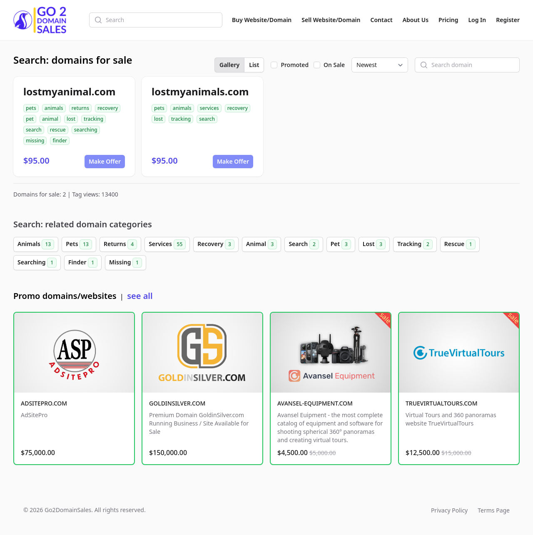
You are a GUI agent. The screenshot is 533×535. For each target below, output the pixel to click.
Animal (261, 244)
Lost (374, 244)
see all (139, 295)
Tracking (415, 244)
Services (167, 244)
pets (31, 108)
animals (54, 108)
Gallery (229, 65)
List (254, 65)
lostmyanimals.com (200, 91)
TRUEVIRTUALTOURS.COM (442, 403)
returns (80, 108)
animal (50, 118)
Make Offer (105, 161)
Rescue (460, 244)
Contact (382, 20)
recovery (107, 108)
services (209, 108)
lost (71, 118)
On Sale (334, 65)
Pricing (448, 20)
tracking (93, 118)
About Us (415, 20)
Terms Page (494, 510)
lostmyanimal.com (69, 91)
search (34, 129)
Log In (477, 20)
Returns (120, 244)
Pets (79, 244)
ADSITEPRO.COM (44, 403)
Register (508, 20)
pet (30, 118)
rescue (58, 129)
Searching (37, 263)
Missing (125, 263)
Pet (341, 244)
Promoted (295, 65)
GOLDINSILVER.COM (177, 403)
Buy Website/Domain (261, 20)
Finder (82, 263)
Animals (35, 244)
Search (304, 244)
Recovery (215, 244)
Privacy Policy (449, 510)
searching (85, 129)
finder (59, 140)
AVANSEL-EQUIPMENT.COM (315, 403)
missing (35, 140)
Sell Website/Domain (330, 20)
